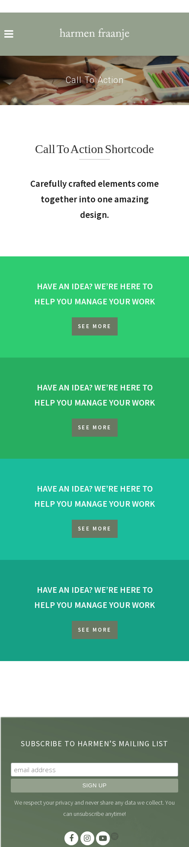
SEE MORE (95, 326)
